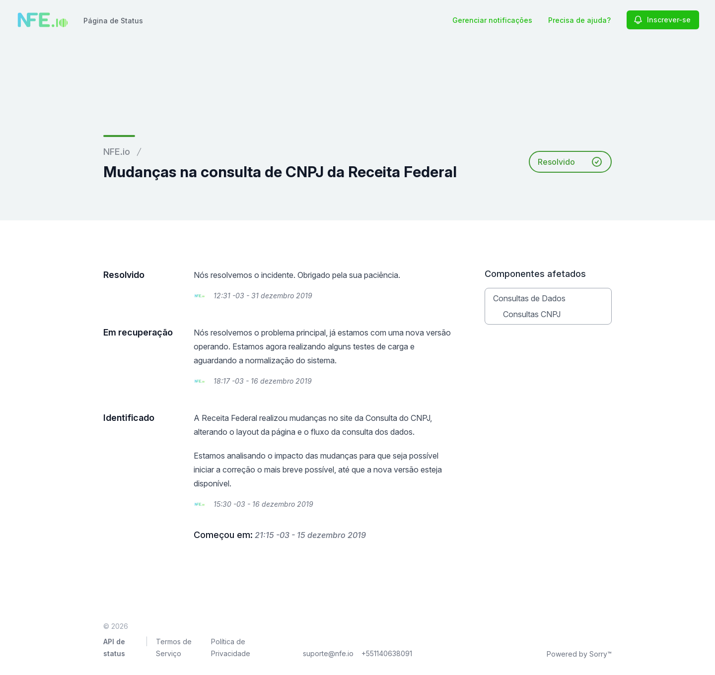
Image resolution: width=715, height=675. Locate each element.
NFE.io (116, 151)
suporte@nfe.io (328, 653)
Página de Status (113, 20)
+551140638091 (386, 653)
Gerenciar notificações (492, 20)
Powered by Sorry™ (579, 654)
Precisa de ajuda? (579, 20)
